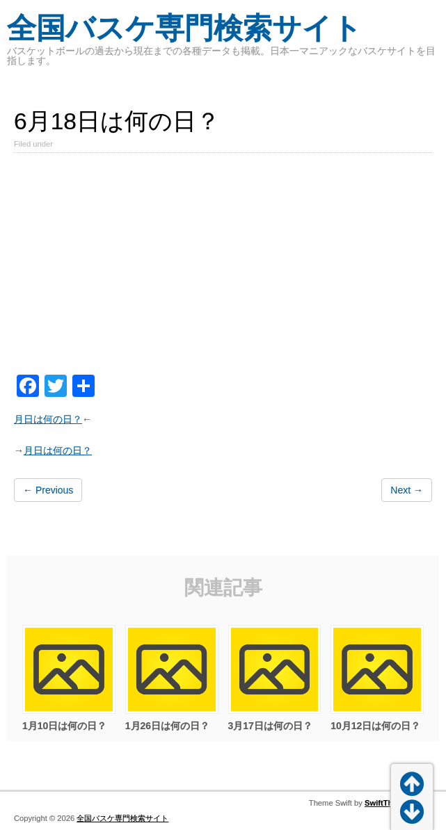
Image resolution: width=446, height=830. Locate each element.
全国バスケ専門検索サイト (184, 28)
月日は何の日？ (48, 419)
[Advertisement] (223, 266)
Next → (406, 490)
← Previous (48, 490)
